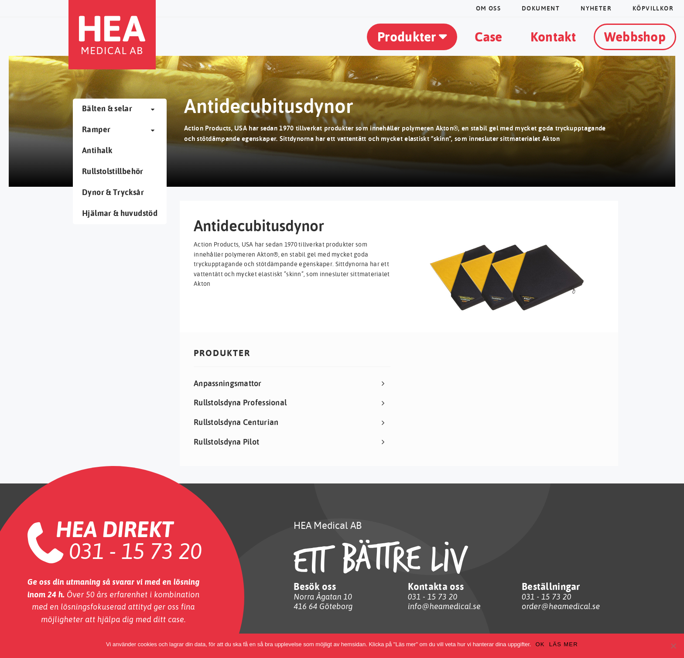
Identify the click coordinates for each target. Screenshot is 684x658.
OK (539, 644)
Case (489, 36)
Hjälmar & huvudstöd (119, 213)
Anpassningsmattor (228, 383)
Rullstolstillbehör (112, 171)
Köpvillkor (653, 8)
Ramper (96, 129)
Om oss (488, 8)
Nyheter (596, 8)
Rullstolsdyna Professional (240, 403)
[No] (673, 645)
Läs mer (563, 644)
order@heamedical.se (561, 606)
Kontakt (553, 36)
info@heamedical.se (444, 606)
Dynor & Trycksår (113, 192)
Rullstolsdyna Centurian (236, 422)
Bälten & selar (107, 108)
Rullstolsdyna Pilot (226, 442)
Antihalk (97, 150)
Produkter (406, 36)
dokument (541, 8)
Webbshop (635, 36)
